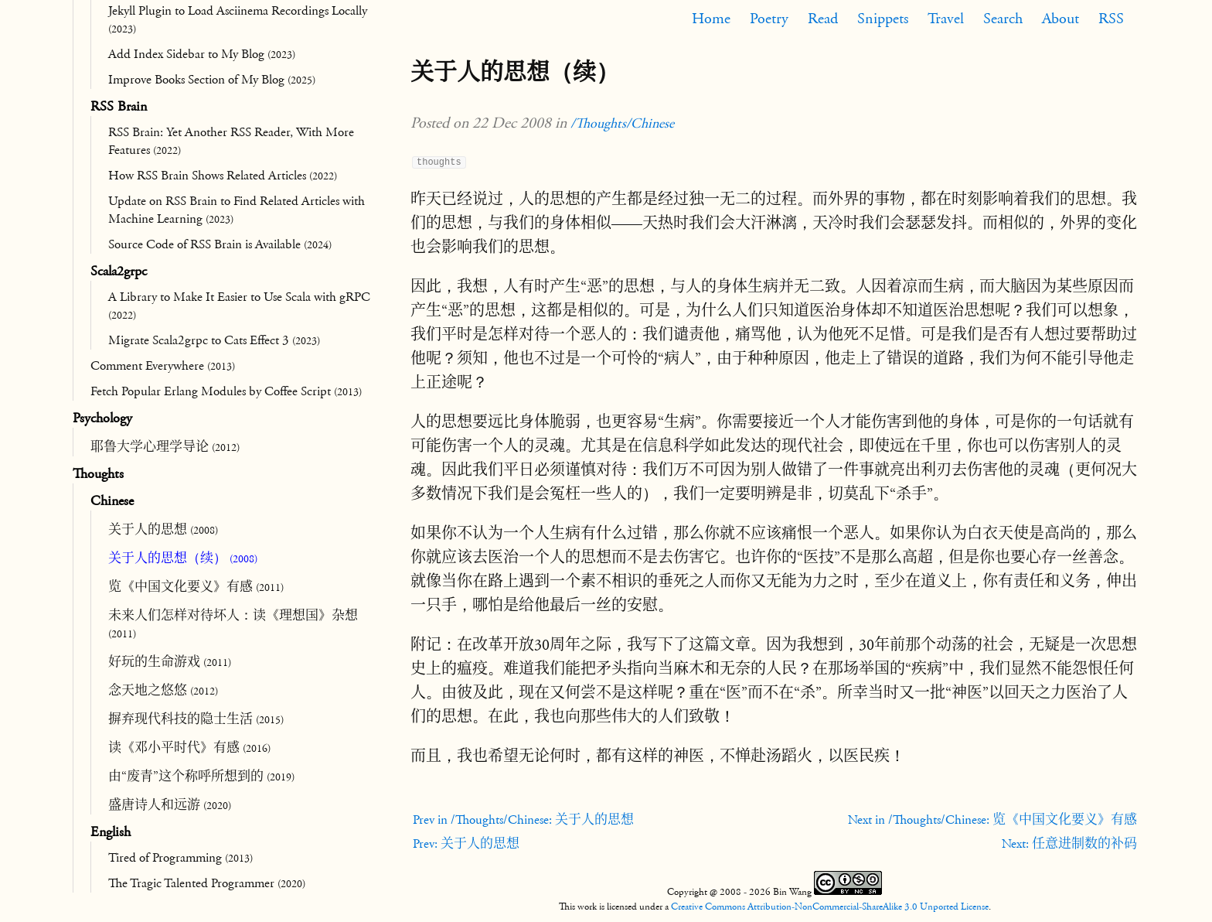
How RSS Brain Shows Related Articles (222, 175)
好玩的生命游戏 (169, 662)
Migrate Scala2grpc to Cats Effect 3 (214, 340)
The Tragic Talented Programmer (206, 883)
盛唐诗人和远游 (169, 805)
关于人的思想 (163, 530)
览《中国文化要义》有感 (196, 587)
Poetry (769, 18)
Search (1003, 18)
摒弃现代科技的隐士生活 (196, 719)
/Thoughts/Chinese (622, 123)
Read (823, 18)
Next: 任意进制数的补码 (1069, 844)
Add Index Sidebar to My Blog (201, 54)
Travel (946, 18)
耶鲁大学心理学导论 (165, 447)
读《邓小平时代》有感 (189, 748)
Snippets (882, 18)
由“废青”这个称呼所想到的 (201, 776)
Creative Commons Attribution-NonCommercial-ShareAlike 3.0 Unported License (830, 906)
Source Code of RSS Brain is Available (220, 244)
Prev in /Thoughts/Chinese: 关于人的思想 (523, 820)
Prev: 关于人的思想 (466, 844)
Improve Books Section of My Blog (211, 79)
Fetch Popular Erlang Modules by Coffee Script (226, 391)
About (1060, 18)
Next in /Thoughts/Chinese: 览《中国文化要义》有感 (992, 820)
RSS (1111, 18)
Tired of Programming (180, 858)
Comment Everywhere (162, 366)
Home (711, 18)
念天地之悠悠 (163, 690)
